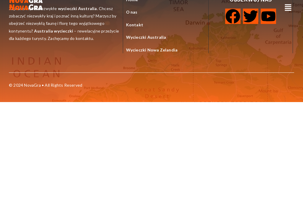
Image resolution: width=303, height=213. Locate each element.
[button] (288, 7)
